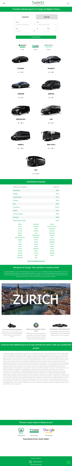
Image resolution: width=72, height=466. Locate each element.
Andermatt (36, 224)
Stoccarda (36, 237)
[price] (36, 325)
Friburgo (20, 251)
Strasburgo (52, 233)
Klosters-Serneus (52, 226)
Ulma (52, 237)
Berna (52, 249)
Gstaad (52, 251)
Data (17, 28)
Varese (36, 246)
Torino (20, 246)
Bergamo (52, 240)
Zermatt (20, 231)
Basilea (52, 224)
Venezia (52, 246)
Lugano (36, 229)
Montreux (20, 255)
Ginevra (36, 251)
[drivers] (12, 325)
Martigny (52, 253)
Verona (20, 249)
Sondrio (36, 244)
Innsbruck (52, 231)
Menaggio (52, 242)
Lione (36, 233)
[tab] (25, 17)
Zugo (36, 257)
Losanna (20, 253)
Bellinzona (36, 249)
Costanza (52, 235)
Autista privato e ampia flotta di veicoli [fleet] (60, 329)
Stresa (52, 244)
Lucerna (20, 229)
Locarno (36, 253)
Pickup (17, 22)
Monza (20, 244)
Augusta (20, 235)
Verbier (52, 255)
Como (20, 242)
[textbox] (25, 24)
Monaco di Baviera (20, 237)
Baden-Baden (36, 235)
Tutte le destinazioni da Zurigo (36, 261)
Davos (20, 226)
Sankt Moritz (52, 229)
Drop (38, 22)
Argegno (20, 240)
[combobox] (25, 24)
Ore (37, 28)
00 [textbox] (48, 30)
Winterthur (20, 257)
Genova (36, 242)
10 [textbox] (37, 30)
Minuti (48, 28)
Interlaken (36, 226)
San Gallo (36, 231)
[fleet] (60, 325)
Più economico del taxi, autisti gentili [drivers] (12, 329)
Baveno (36, 240)
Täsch (36, 255)
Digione (20, 233)
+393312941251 (37, 462)
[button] (68, 462)
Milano (20, 224)
